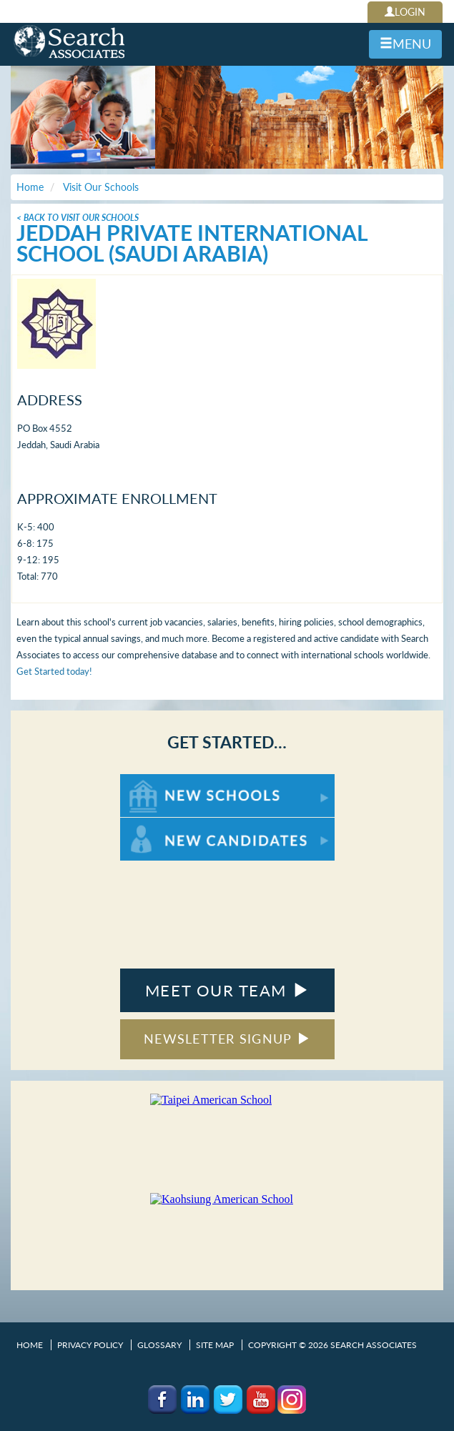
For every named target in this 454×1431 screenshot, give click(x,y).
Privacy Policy (90, 1345)
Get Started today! (54, 671)
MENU (405, 43)
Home (29, 1345)
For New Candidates (164, 824)
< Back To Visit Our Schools (77, 217)
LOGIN (405, 12)
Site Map (215, 1345)
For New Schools (157, 781)
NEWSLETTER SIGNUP (227, 1038)
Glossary (159, 1345)
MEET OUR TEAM (227, 990)
